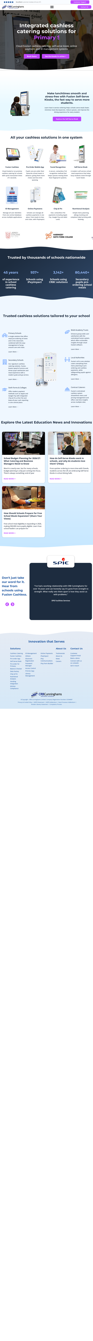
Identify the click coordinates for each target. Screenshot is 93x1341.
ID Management (12, 209)
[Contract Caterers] (67, 389)
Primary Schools (14, 333)
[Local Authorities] (67, 359)
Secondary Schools (15, 360)
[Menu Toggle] (52, 7)
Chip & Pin (58, 209)
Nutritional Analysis (80, 209)
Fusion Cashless (12, 167)
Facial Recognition (58, 167)
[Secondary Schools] (4, 362)
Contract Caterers (78, 387)
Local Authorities (77, 357)
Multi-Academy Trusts (79, 330)
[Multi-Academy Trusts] (67, 332)
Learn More (13, 352)
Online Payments (35, 209)
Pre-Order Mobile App (35, 167)
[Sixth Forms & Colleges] (4, 389)
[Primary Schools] (4, 335)
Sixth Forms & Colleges (17, 387)
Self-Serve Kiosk (80, 167)
